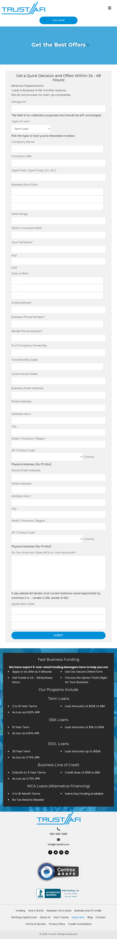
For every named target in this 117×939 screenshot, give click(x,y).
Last (14, 267)
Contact (101, 917)
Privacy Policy (57, 924)
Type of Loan (20, 121)
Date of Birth (19, 273)
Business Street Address (27, 388)
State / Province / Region (28, 438)
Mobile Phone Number (27, 331)
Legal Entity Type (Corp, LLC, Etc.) (33, 170)
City (14, 426)
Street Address (21, 401)
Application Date (22, 604)
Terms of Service (35, 924)
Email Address (21, 303)
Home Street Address (25, 470)
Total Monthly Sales (24, 360)
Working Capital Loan (24, 917)
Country (88, 457)
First (14, 255)
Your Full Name (22, 242)
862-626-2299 (58, 834)
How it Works (36, 910)
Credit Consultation (80, 924)
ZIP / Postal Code (23, 450)
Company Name (22, 142)
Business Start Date (24, 185)
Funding (20, 910)
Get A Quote (61, 917)
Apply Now (78, 917)
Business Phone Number (28, 317)
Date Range (19, 214)
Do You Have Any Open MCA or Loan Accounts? (43, 552)
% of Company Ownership (29, 345)
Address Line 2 (21, 414)
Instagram (18, 102)
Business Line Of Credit (87, 910)
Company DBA (21, 156)
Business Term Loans (59, 910)
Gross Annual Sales (24, 374)
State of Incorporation (26, 228)
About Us (45, 917)
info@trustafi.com (58, 844)
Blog (90, 917)
